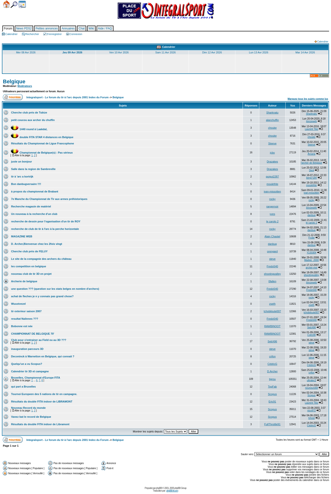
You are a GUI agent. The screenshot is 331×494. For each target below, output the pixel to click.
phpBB (159, 488)
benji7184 (311, 177)
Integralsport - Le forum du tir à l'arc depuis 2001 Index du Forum (67, 97)
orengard (272, 251)
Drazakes (272, 161)
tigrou (272, 379)
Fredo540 (272, 266)
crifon (272, 356)
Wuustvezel (18, 303)
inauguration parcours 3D (26, 348)
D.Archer (272, 371)
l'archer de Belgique (311, 163)
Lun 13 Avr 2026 (258, 52)
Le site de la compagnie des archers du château (40, 258)
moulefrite (272, 184)
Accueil (6, 4)
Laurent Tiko (311, 129)
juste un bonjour (21, 161)
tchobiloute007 (272, 311)
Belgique (14, 81)
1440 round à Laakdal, (28, 129)
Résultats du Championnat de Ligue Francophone (42, 143)
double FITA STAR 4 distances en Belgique (41, 137)
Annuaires (68, 28)
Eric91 (272, 401)
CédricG (272, 363)
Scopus (272, 394)
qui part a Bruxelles (23, 386)
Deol (311, 170)
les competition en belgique (28, 266)
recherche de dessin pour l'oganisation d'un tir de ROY (45, 221)
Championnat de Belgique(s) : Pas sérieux (41, 152)
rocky (272, 199)
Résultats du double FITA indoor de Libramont (39, 424)
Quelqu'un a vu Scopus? (26, 363)
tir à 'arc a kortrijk (21, 176)
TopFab (272, 386)
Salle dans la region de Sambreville (33, 169)
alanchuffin (272, 120)
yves (272, 213)
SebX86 (311, 327)
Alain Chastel (272, 236)
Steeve (272, 143)
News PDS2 (24, 28)
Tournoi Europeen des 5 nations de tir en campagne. (43, 394)
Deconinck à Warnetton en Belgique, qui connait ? (42, 356)
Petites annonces (46, 28)
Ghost (311, 418)
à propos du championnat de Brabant (34, 191)
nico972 (311, 410)
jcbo (272, 152)
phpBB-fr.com (172, 490)
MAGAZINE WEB (21, 236)
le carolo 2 (272, 221)
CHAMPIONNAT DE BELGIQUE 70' (32, 333)
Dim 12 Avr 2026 (212, 52)
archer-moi (311, 267)
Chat (81, 28)
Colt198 (311, 335)
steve (272, 258)
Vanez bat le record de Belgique (30, 416)
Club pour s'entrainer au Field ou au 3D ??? (38, 340)
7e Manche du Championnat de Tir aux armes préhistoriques (48, 199)
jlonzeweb (311, 121)
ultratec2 (311, 380)
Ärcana (311, 154)
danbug (311, 215)
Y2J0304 (311, 252)
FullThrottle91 (272, 424)
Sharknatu (272, 112)
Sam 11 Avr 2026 (165, 52)
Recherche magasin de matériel (30, 206)
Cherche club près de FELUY (29, 251)
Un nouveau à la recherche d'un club (33, 213)
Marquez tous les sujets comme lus (308, 99)
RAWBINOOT (272, 326)
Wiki (91, 28)
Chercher (14, 4)
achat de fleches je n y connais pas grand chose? (42, 296)
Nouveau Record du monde (28, 407)
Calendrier (22, 4)
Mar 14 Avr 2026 (305, 52)
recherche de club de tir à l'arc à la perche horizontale (44, 228)
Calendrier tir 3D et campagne (29, 371)
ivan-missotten (272, 191)
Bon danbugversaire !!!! (25, 184)
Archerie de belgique (23, 281)
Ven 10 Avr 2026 (119, 52)
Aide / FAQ (105, 28)
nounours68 (311, 388)
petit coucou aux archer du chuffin (32, 120)
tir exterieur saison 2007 (26, 311)
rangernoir (272, 206)
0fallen (272, 281)
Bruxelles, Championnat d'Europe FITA (35, 377)
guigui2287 (272, 176)
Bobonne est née (21, 326)
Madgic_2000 (311, 260)
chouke (272, 127)
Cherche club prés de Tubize (28, 112)
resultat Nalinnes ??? (24, 318)
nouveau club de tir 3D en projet (31, 273)
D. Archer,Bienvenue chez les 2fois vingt (36, 243)
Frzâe (311, 237)
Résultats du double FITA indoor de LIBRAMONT (41, 401)
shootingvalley (272, 273)
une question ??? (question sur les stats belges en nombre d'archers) (54, 288)
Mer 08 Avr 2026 (26, 52)
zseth (272, 303)
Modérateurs (25, 86)
